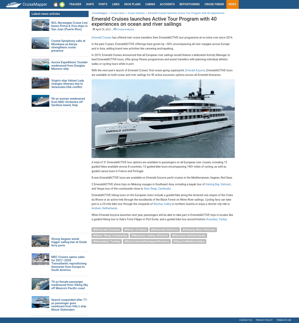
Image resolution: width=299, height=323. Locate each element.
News (232, 4)
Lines (116, 4)
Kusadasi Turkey (107, 241)
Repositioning (189, 4)
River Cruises (137, 229)
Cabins (150, 4)
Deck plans (132, 4)
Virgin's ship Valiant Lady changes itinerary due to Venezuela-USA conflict (67, 84)
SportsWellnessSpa (190, 241)
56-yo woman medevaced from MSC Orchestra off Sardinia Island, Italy (68, 102)
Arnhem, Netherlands (104, 208)
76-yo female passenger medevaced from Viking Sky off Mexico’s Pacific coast (69, 285)
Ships (90, 4)
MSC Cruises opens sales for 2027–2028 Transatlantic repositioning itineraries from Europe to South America (69, 263)
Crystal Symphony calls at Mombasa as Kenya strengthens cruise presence (68, 45)
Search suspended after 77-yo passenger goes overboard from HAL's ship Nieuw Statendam (69, 304)
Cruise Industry (124, 29)
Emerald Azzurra (195, 70)
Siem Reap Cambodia (111, 235)
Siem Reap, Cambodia (157, 188)
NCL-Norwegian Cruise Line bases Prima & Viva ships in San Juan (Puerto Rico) (69, 26)
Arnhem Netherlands (189, 235)
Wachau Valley (162, 204)
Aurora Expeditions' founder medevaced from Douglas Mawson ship (69, 66)
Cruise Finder (214, 4)
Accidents (167, 4)
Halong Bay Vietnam (200, 229)
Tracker (75, 4)
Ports (103, 4)
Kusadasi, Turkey (216, 219)
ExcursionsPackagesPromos (148, 241)
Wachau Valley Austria (151, 235)
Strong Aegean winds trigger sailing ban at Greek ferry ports (69, 242)
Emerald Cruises (101, 37)
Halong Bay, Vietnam (218, 184)
